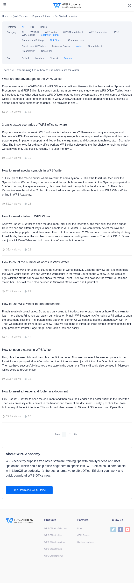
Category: (12, 32)
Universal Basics (61, 46)
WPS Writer (51, 32)
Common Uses (76, 40)
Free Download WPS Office (29, 490)
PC (32, 27)
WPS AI (35, 32)
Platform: (11, 27)
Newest (54, 58)
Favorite (68, 58)
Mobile (43, 27)
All (23, 27)
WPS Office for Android (54, 542)
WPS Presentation (98, 32)
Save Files (46, 51)
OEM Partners (83, 535)
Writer (74, 16)
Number (39, 58)
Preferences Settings (33, 40)
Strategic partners (85, 542)
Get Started (60, 16)
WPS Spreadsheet (73, 32)
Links (79, 528)
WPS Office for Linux (53, 556)
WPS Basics (28, 34)
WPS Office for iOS (53, 549)
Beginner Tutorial (41, 16)
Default (25, 58)
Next (76, 434)
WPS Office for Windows (55, 528)
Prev (57, 434)
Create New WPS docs (34, 46)
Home (5, 16)
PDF (116, 32)
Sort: (9, 58)
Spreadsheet (95, 46)
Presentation (28, 51)
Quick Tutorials (20, 16)
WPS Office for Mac (53, 535)
